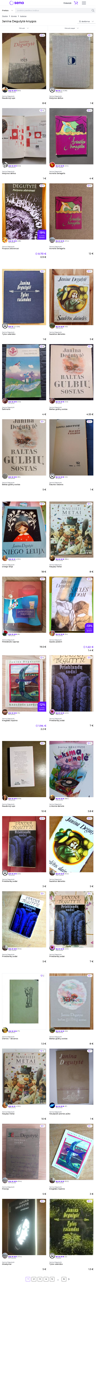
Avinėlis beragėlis (57, 173)
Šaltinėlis (6, 409)
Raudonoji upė (8, 98)
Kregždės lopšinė (10, 720)
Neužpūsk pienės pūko (59, 1114)
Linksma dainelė (56, 806)
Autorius (23, 16)
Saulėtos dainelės (57, 334)
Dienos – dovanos (10, 1039)
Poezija (5, 1189)
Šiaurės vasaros (56, 484)
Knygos (14, 16)
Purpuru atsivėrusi (10, 248)
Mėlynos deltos (56, 98)
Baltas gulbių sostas (58, 409)
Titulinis (5, 16)
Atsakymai (6, 1264)
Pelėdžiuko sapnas (10, 642)
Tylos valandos (8, 334)
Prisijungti (67, 3)
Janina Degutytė (8, 96)
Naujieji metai (55, 567)
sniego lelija (7, 567)
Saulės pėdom (55, 642)
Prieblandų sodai (57, 720)
